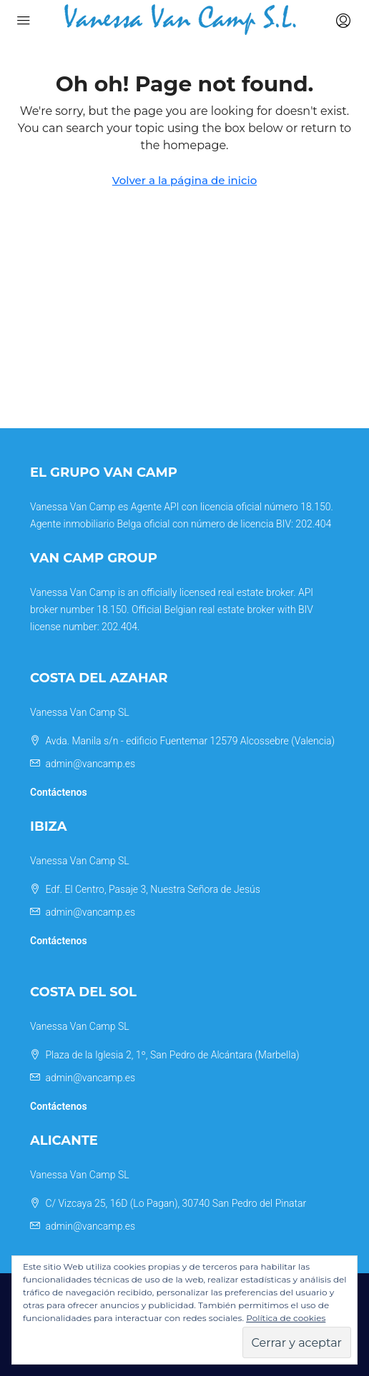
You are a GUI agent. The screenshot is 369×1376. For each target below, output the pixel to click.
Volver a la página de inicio (184, 180)
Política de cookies (285, 1317)
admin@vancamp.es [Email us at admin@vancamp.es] (90, 763)
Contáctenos (58, 792)
